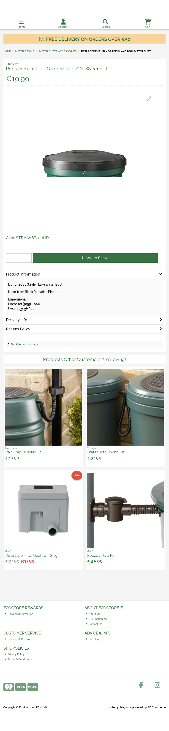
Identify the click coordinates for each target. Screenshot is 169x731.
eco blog (92, 639)
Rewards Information (18, 613)
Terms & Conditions (18, 659)
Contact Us (93, 624)
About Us (93, 613)
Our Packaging (96, 619)
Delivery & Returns (17, 639)
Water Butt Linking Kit (105, 452)
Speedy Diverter (100, 555)
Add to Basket (95, 258)
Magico (124, 707)
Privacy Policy (14, 654)
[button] (149, 98)
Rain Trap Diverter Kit (23, 452)
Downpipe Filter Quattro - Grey (31, 555)
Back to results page (24, 344)
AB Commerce (156, 707)
